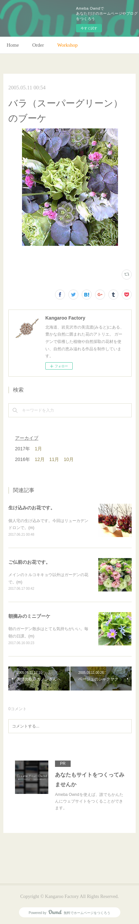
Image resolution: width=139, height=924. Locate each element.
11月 (54, 459)
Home (13, 45)
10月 (69, 459)
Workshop (67, 45)
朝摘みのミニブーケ (29, 616)
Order (38, 45)
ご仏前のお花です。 (29, 562)
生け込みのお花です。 (31, 507)
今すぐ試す (89, 28)
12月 (40, 459)
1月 (38, 448)
